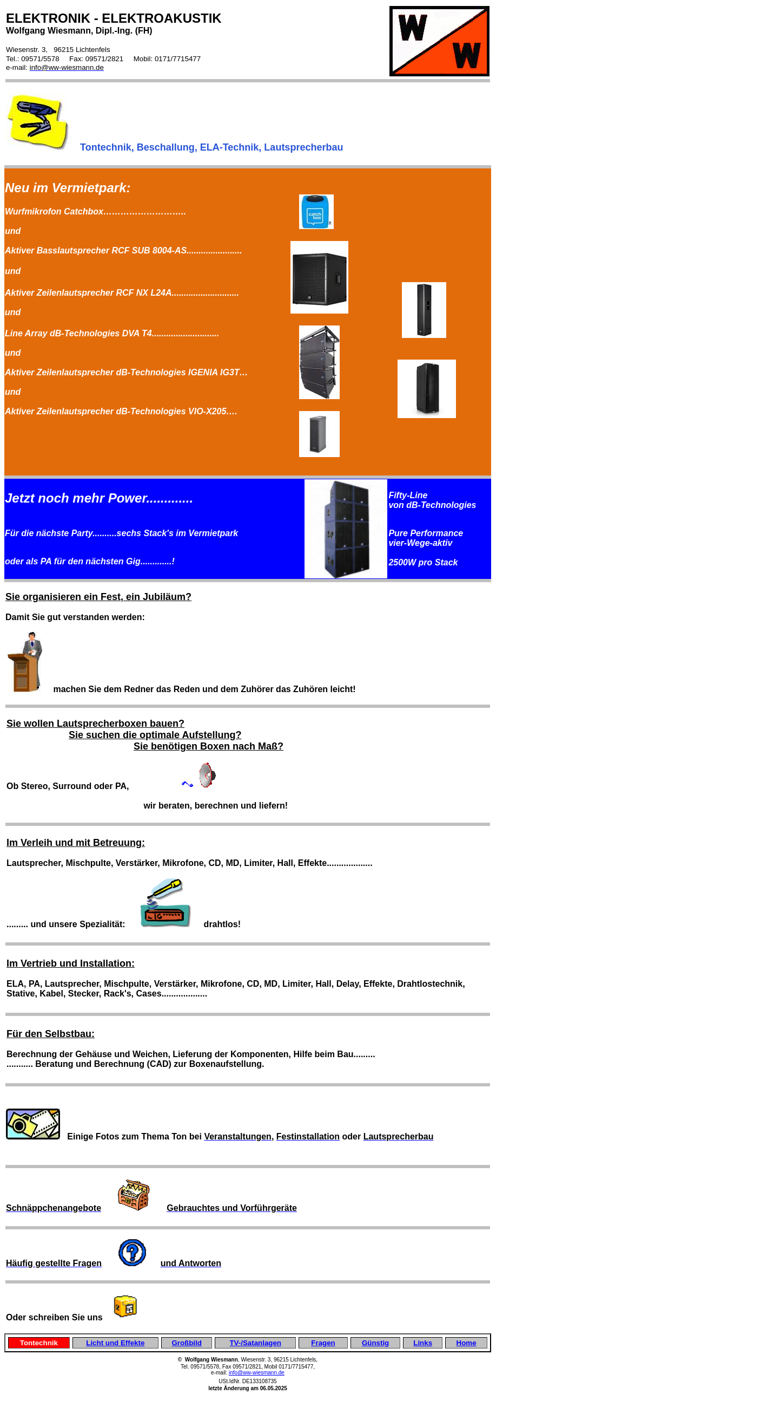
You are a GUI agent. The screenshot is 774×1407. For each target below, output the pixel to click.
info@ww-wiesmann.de (257, 1373)
